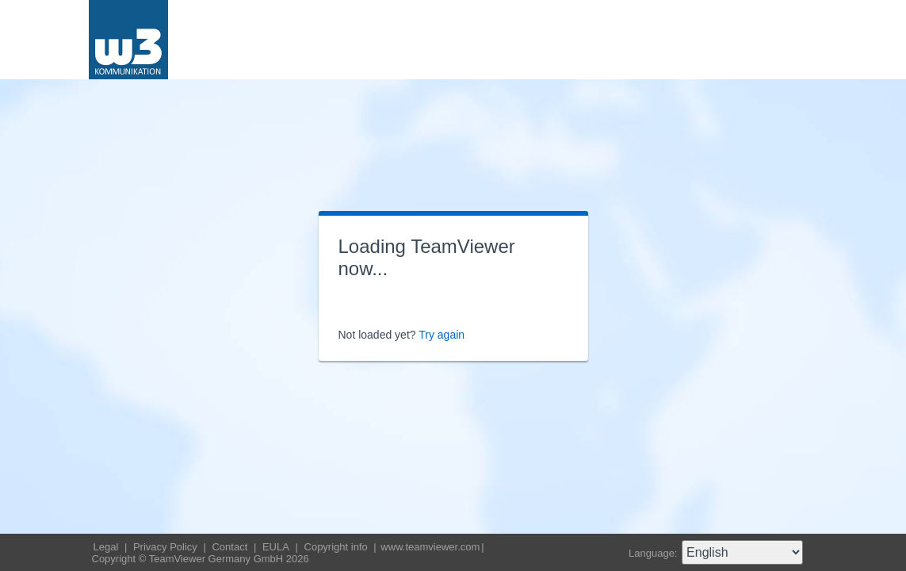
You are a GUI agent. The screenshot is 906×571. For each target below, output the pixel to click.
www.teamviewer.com (430, 547)
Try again (441, 334)
